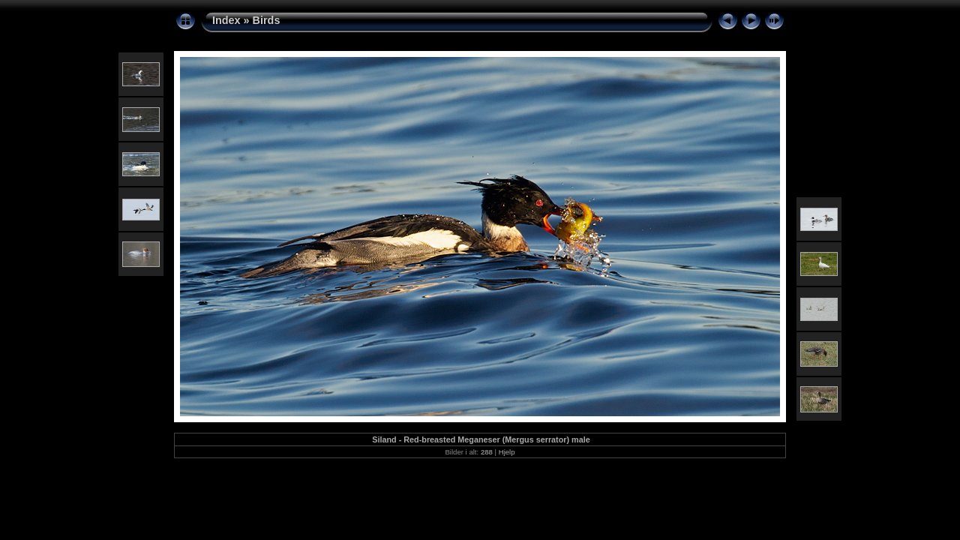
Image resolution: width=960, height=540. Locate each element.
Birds (266, 20)
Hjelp (507, 452)
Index (226, 20)
